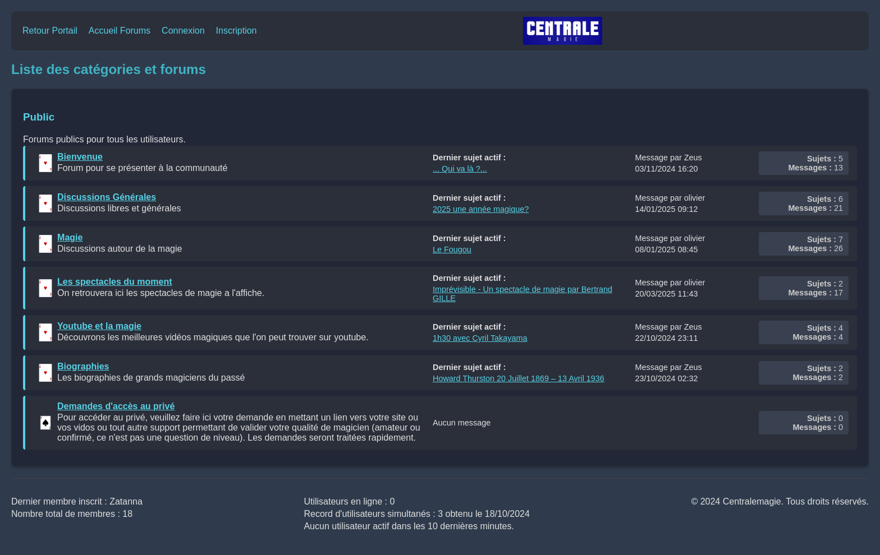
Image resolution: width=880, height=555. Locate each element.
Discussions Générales (106, 197)
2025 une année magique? (481, 209)
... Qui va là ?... (460, 168)
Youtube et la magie (99, 326)
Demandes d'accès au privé (116, 406)
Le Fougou (452, 249)
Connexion (183, 30)
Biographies (83, 366)
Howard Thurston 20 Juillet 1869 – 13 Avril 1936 (518, 378)
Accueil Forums (119, 30)
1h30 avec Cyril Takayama (480, 338)
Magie (69, 237)
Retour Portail (49, 30)
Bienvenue (80, 156)
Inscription (236, 30)
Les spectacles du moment (114, 281)
